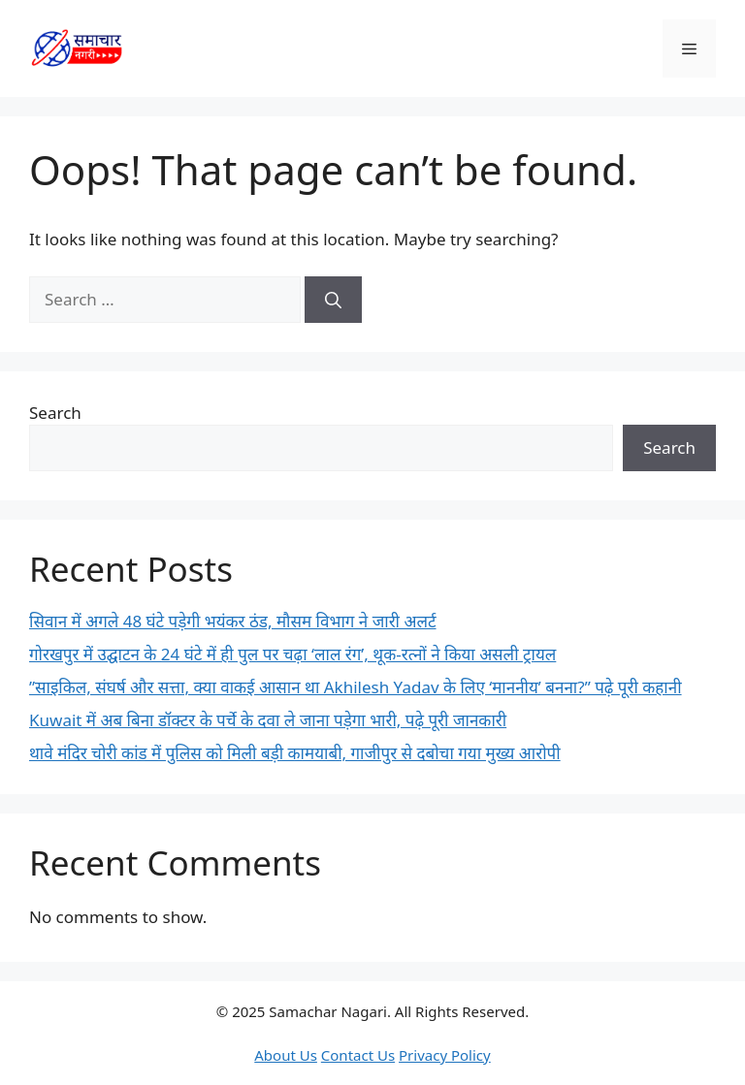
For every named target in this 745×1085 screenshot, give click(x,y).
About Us (285, 1055)
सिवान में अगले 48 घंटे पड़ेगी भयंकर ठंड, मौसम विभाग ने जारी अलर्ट (233, 621)
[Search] (333, 299)
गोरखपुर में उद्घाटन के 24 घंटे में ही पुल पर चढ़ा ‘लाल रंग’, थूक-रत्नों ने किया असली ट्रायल (292, 654)
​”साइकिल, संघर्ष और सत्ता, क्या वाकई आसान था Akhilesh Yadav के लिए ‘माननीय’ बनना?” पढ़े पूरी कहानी (355, 687)
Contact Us (358, 1055)
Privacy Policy (445, 1055)
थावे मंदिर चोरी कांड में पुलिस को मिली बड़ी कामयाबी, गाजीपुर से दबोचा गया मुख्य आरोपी (295, 753)
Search (55, 412)
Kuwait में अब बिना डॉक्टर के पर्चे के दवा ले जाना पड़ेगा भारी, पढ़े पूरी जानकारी (267, 720)
